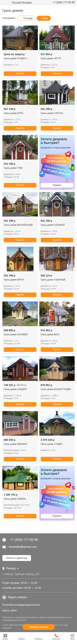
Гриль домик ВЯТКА (14, 279)
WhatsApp (38, 637)
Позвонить (56, 637)
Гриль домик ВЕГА (50, 334)
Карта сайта (9, 610)
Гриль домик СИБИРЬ (15, 499)
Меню (72, 637)
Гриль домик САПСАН (52, 113)
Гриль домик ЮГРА (13, 113)
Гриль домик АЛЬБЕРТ (15, 389)
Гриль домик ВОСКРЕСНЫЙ (18, 225)
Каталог (5, 637)
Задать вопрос (14, 597)
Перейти (20, 73)
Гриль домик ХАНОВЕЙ (16, 334)
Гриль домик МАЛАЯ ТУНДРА (56, 389)
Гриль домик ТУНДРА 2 (15, 58)
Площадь (26, 18)
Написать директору (16, 558)
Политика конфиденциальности (21, 604)
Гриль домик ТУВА (13, 168)
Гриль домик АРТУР (51, 58)
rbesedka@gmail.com (19, 546)
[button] (20, 48)
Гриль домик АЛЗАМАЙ (53, 225)
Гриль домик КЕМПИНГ (15, 444)
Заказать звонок (38, 627)
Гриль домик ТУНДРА (52, 444)
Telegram (21, 637)
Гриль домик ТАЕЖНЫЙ (53, 279)
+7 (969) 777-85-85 (64, 2)
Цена (43, 18)
